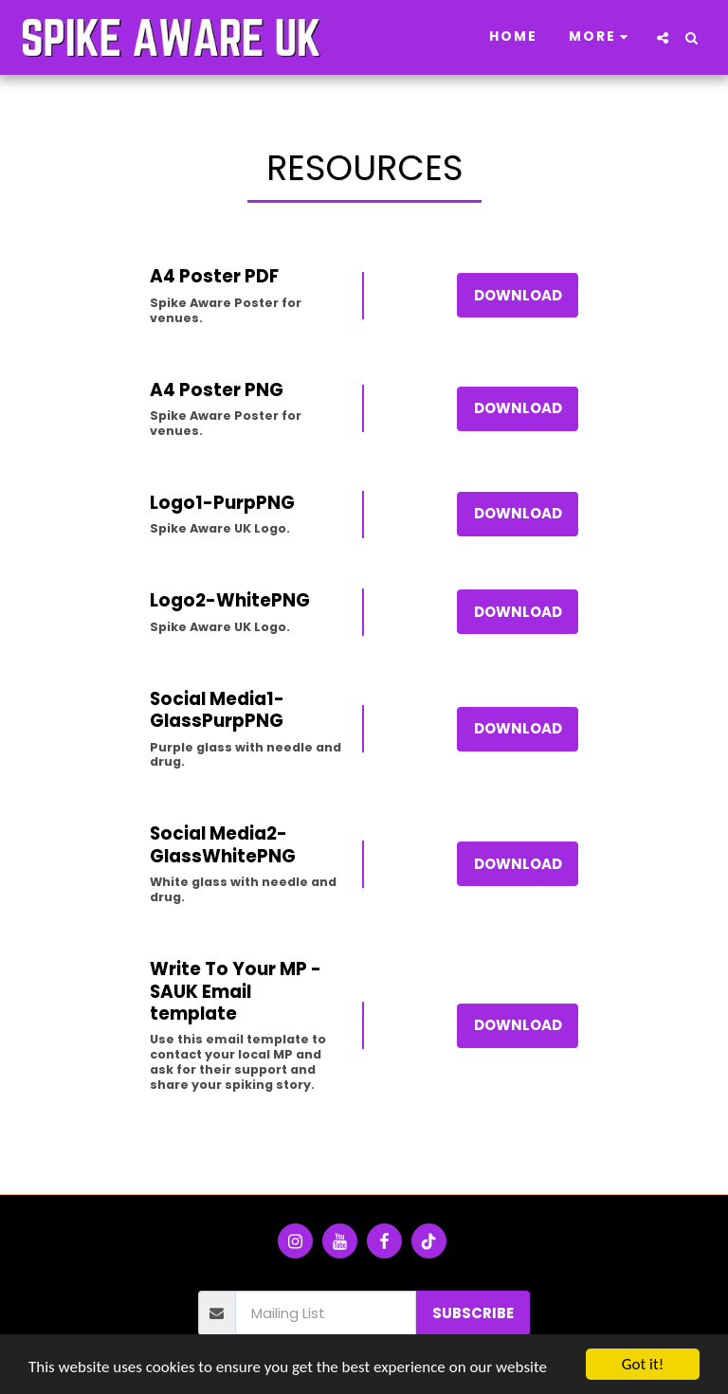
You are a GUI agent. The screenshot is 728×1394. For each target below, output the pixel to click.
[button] (662, 38)
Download (518, 295)
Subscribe (473, 1313)
